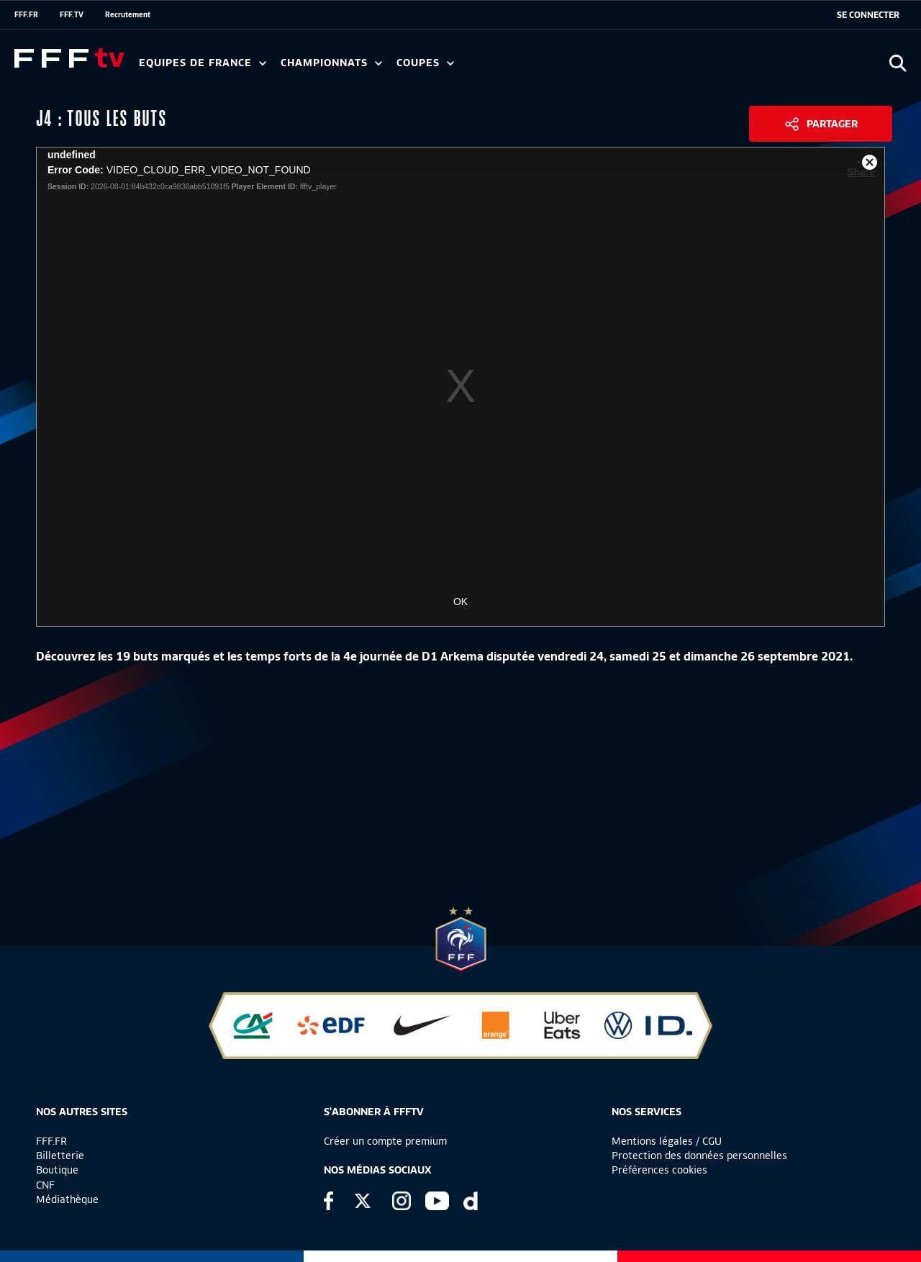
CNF (45, 1185)
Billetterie (60, 1155)
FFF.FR (26, 14)
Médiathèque (67, 1199)
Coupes (425, 63)
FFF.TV (71, 14)
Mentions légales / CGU (667, 1141)
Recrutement (127, 14)
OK (460, 601)
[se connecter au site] (868, 15)
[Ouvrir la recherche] (898, 63)
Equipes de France (202, 63)
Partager (832, 124)
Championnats (331, 63)
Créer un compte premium (385, 1141)
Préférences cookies (659, 1170)
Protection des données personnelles (699, 1155)
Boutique (57, 1170)
